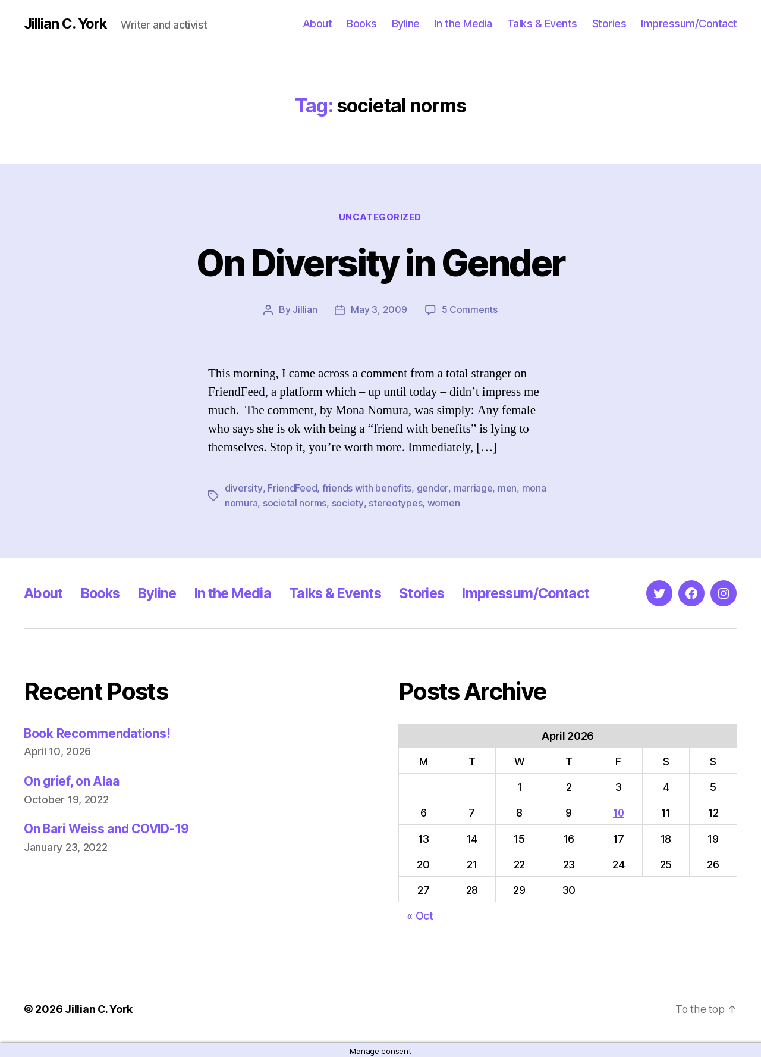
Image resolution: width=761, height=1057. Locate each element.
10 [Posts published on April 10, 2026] (618, 812)
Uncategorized (380, 217)
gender (431, 488)
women (443, 502)
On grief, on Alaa (72, 780)
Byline (406, 23)
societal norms (294, 502)
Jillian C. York (66, 24)
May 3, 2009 (379, 310)
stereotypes (395, 502)
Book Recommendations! (98, 732)
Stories (609, 23)
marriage (472, 488)
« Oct (420, 914)
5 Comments (470, 310)
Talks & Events (542, 23)
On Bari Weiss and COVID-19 (109, 828)
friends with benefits (366, 488)
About (317, 23)
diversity (243, 488)
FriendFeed (291, 488)
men (505, 488)
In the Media (463, 23)
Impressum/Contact (689, 23)
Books (362, 23)
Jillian (305, 310)
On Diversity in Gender (380, 263)
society (347, 502)
